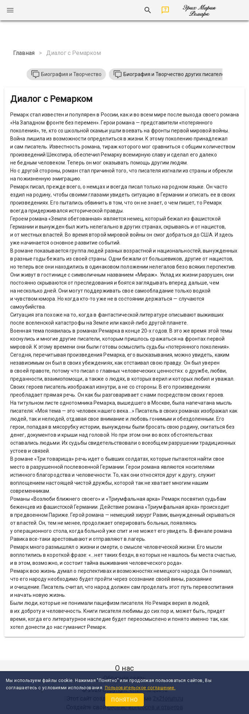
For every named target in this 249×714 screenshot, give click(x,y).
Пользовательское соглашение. (140, 687)
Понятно (124, 700)
